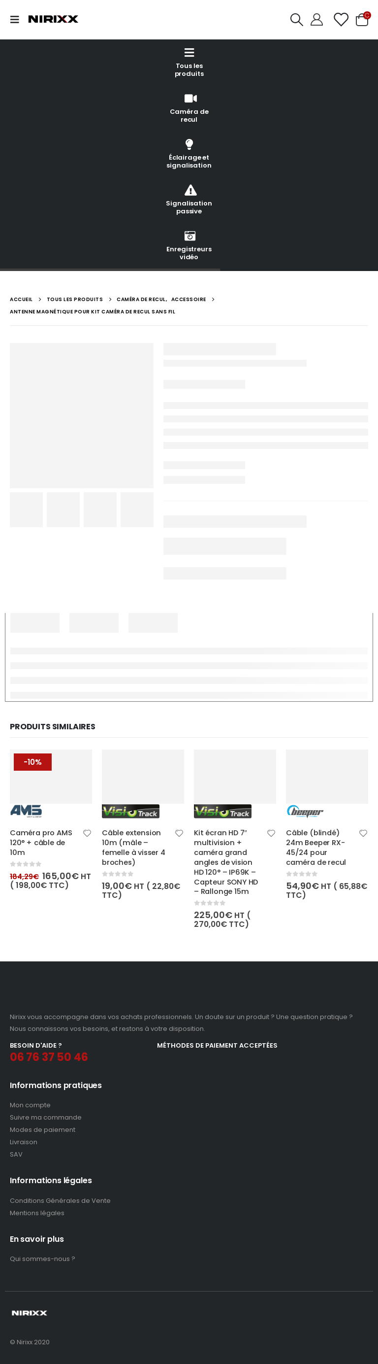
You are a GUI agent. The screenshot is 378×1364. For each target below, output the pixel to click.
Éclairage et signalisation (188, 153)
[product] (51, 784)
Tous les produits (189, 61)
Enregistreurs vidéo (188, 245)
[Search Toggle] (297, 19)
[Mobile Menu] (18, 19)
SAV (16, 1154)
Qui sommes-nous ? (42, 1258)
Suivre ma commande (46, 1117)
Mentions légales (37, 1213)
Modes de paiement (42, 1129)
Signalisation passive (189, 199)
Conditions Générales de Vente (60, 1200)
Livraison (23, 1142)
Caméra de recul (189, 107)
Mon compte (30, 1105)
